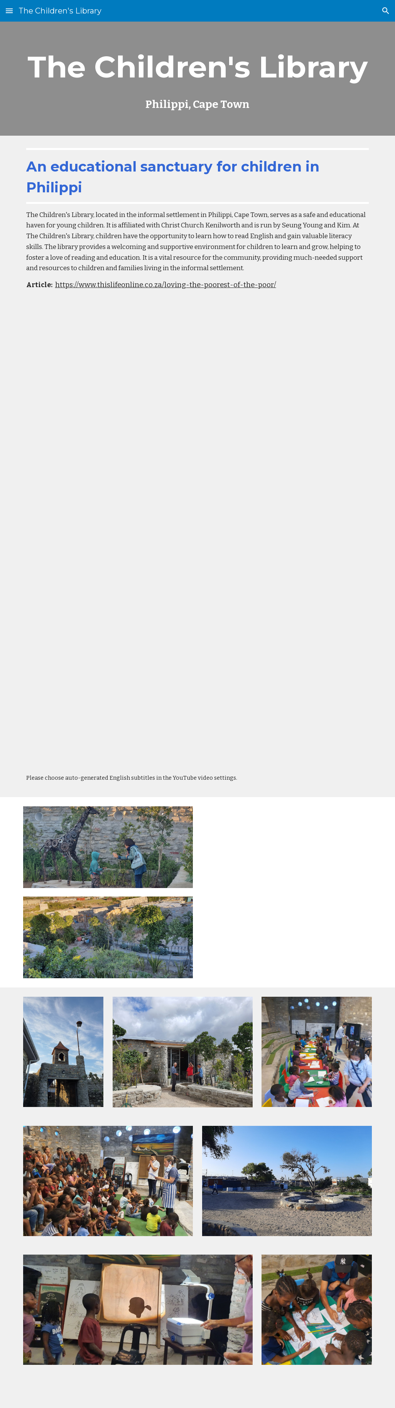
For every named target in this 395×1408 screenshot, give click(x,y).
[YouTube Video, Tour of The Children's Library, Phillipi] (287, 892)
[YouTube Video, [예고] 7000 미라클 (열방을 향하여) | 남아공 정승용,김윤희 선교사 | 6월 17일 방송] (197, 650)
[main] (197, 78)
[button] (9, 10)
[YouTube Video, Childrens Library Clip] (197, 418)
